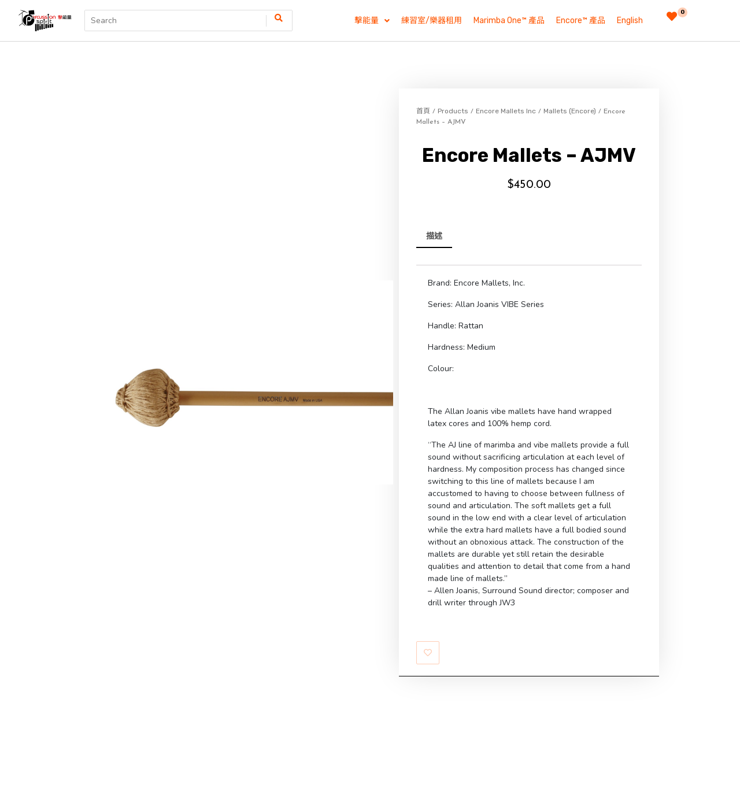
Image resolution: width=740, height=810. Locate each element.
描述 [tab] (434, 236)
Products (453, 111)
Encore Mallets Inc (506, 111)
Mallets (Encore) (569, 111)
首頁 (423, 111)
